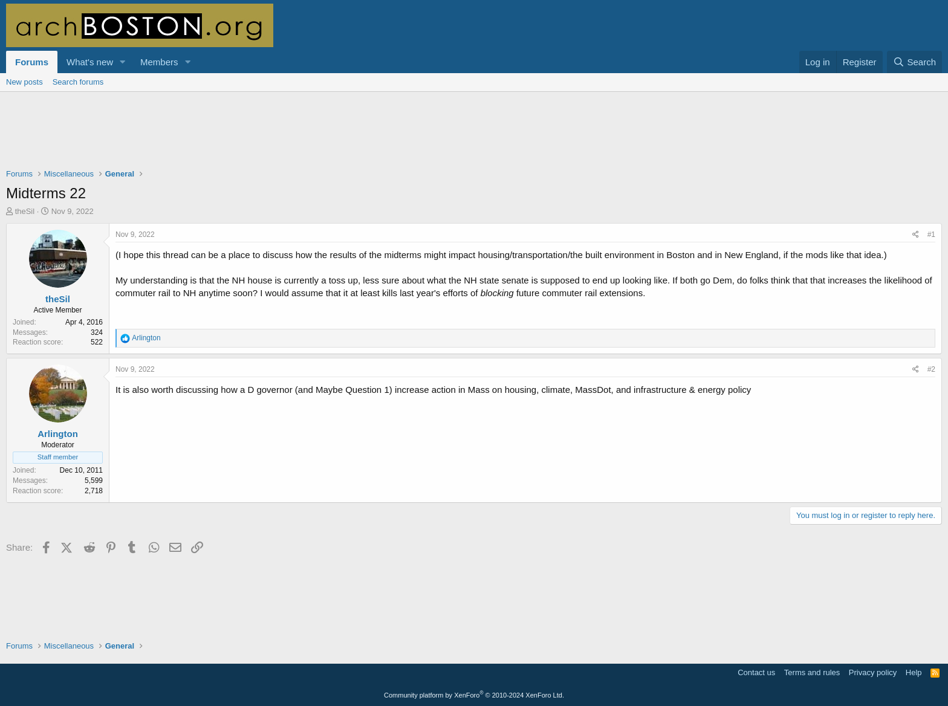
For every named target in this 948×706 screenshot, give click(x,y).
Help (914, 672)
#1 (931, 234)
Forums (31, 62)
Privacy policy (873, 672)
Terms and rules (812, 672)
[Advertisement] (474, 138)
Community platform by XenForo (474, 695)
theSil (25, 211)
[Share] (915, 235)
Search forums (78, 81)
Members (159, 62)
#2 (931, 369)
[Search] (914, 62)
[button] (122, 62)
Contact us (756, 672)
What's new (90, 62)
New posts (24, 81)
